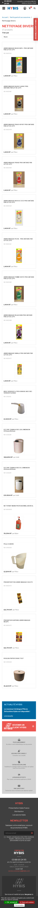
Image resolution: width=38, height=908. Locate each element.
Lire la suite (8, 716)
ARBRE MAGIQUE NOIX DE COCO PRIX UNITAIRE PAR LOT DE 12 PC (19, 201)
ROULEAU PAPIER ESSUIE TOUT (14, 658)
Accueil (5, 17)
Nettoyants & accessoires (20, 17)
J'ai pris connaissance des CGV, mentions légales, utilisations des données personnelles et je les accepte (20, 838)
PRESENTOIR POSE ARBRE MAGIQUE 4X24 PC (18, 582)
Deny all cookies (27, 902)
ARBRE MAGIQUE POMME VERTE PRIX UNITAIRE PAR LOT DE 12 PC (19, 277)
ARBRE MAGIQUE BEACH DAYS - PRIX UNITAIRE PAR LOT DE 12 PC (18, 49)
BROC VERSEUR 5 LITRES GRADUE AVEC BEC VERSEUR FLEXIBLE (18, 392)
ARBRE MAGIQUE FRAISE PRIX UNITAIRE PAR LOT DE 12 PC (18, 163)
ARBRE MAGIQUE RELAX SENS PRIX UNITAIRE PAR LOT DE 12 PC (18, 315)
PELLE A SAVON (8, 544)
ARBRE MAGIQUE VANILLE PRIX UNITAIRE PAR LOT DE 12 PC (18, 354)
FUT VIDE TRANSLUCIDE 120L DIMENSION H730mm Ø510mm (17, 430)
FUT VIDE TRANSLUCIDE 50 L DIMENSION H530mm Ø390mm (17, 468)
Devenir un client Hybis (23, 726)
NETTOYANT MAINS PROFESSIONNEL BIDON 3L (18, 506)
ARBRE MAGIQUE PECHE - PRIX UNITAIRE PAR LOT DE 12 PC (18, 239)
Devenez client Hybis (36, 29)
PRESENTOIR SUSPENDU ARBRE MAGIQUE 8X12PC (17, 621)
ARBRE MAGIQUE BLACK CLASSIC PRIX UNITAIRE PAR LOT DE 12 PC (16, 87)
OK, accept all (11, 902)
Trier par (5, 33)
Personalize (19, 905)
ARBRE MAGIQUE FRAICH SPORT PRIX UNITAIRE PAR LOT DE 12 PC (19, 125)
